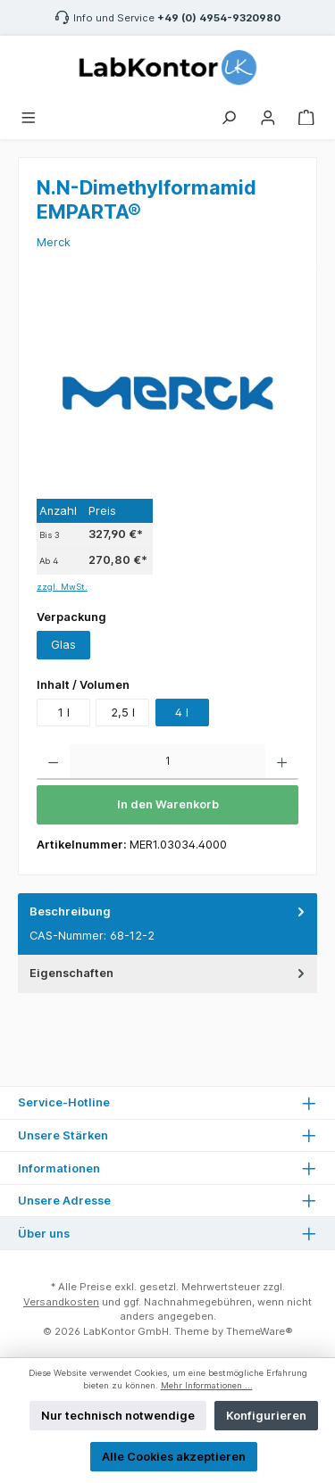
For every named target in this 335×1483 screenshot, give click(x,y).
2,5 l (123, 712)
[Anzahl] (167, 762)
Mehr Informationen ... (207, 1385)
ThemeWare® (259, 1331)
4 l (181, 712)
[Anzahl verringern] (53, 762)
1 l (64, 712)
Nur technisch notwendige (118, 1415)
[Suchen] (228, 115)
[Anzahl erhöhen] (281, 762)
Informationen (59, 1168)
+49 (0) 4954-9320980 (219, 18)
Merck (54, 242)
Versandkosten (61, 1302)
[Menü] (28, 115)
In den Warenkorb (168, 804)
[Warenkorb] (306, 115)
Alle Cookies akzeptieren (174, 1456)
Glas (63, 644)
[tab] (167, 924)
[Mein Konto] (268, 115)
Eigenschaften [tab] (168, 973)
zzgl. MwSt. (62, 587)
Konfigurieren (266, 1415)
